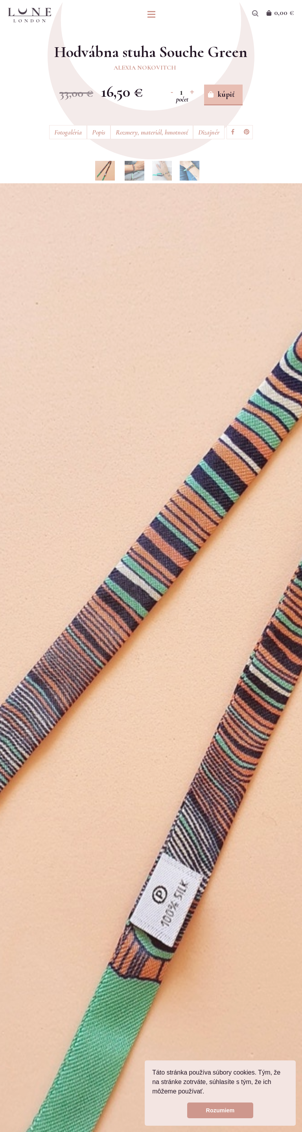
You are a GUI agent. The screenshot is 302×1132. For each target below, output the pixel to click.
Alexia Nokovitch (145, 68)
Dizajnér (208, 132)
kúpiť (226, 94)
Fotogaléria (68, 132)
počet (182, 99)
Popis (98, 132)
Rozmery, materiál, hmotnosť (152, 132)
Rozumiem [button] (220, 1110)
